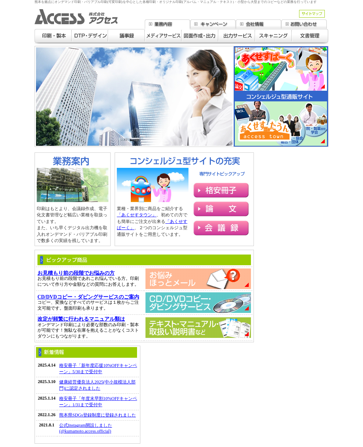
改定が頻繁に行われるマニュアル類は (81, 319)
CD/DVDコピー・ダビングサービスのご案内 (88, 297)
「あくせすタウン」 (137, 214)
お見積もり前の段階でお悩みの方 (76, 273)
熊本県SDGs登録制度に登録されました (97, 415)
